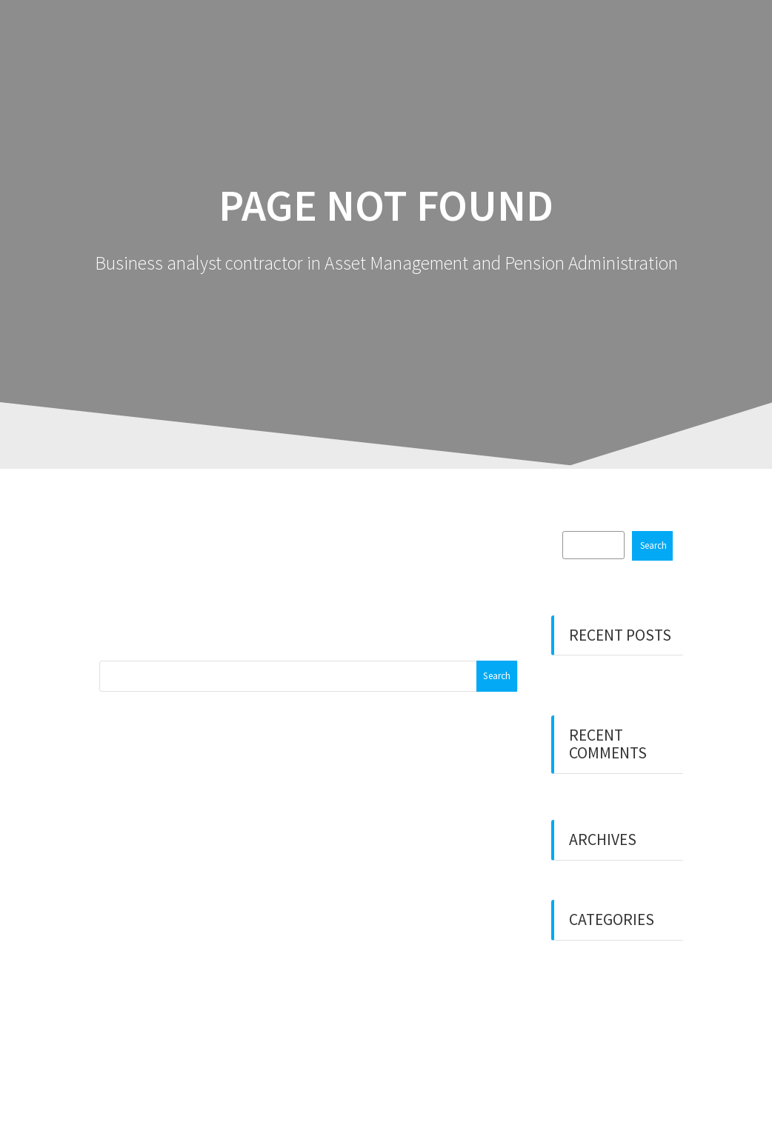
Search (653, 545)
